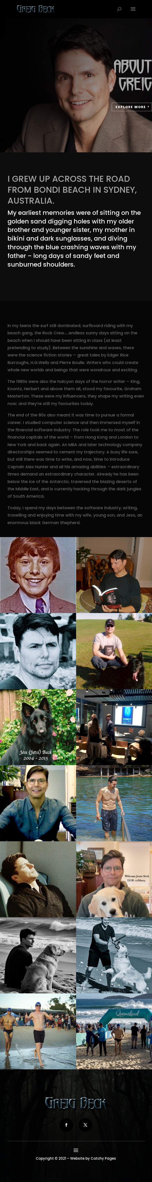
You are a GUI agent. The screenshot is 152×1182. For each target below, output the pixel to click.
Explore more (131, 107)
